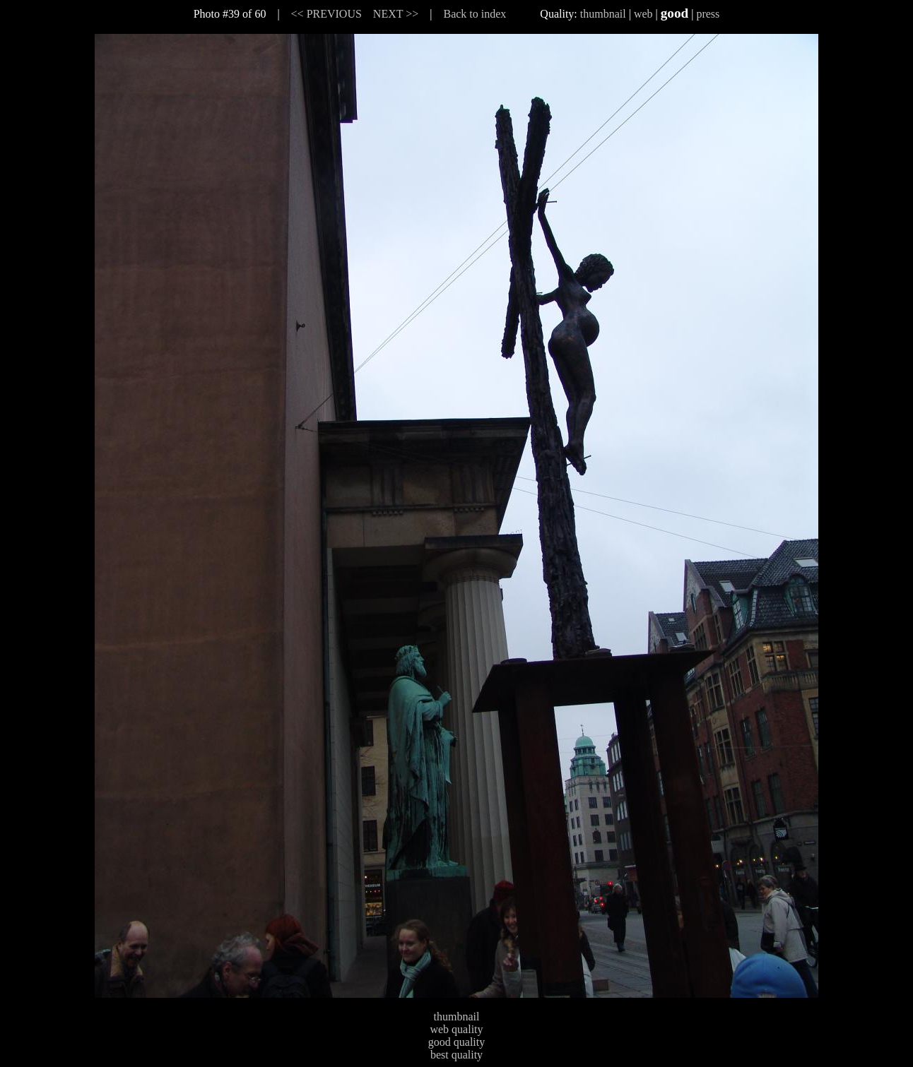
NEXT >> (395, 14)
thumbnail (603, 14)
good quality (456, 1042)
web (643, 14)
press (707, 14)
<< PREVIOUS (326, 14)
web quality (456, 1029)
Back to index (474, 14)
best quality (456, 1055)
